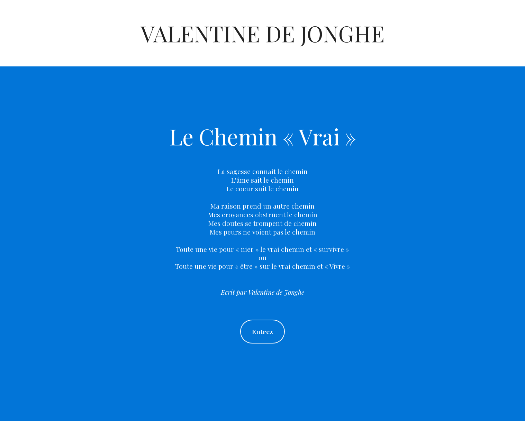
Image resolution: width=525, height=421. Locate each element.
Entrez (262, 331)
